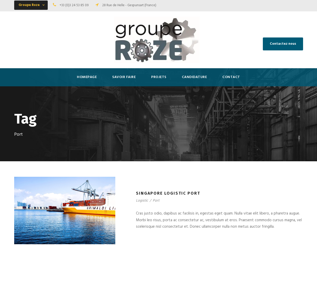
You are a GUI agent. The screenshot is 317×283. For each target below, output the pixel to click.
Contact (231, 77)
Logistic (142, 201)
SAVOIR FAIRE (124, 77)
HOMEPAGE (87, 77)
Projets (158, 77)
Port (156, 201)
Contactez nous (283, 44)
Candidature (194, 77)
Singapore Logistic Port (168, 193)
